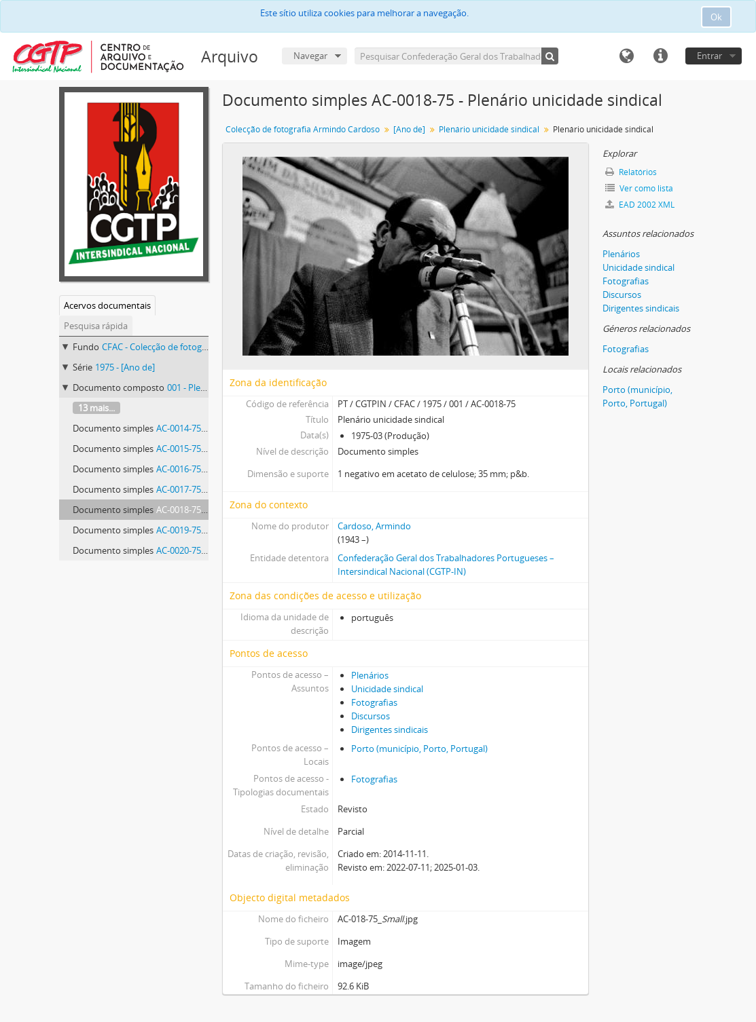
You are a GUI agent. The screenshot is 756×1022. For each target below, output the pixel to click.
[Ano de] (409, 129)
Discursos (370, 716)
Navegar (310, 56)
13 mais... (96, 408)
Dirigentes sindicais (389, 729)
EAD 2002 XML (639, 204)
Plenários (370, 675)
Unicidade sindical (387, 689)
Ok (716, 17)
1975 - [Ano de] (125, 367)
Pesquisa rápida (96, 326)
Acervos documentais (107, 305)
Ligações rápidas (660, 56)
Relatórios (631, 172)
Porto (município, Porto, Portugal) (419, 748)
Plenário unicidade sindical (489, 129)
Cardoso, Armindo (374, 526)
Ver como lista (639, 188)
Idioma (626, 56)
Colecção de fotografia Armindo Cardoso (303, 129)
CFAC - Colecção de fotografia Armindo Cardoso (197, 347)
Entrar (709, 56)
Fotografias (374, 702)
